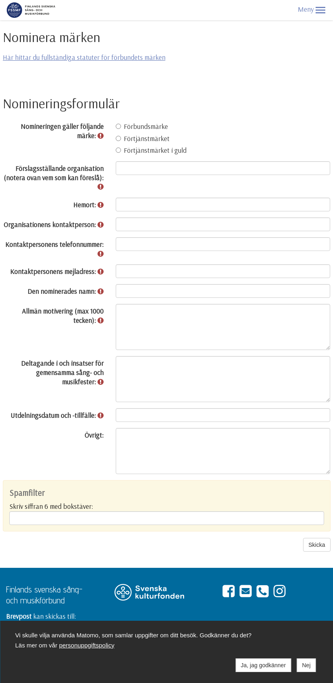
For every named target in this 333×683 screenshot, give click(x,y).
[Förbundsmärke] (118, 126)
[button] (320, 10)
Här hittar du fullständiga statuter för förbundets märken (84, 57)
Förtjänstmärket (143, 138)
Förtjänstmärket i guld (151, 150)
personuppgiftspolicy (87, 645)
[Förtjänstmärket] (118, 138)
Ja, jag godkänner (263, 665)
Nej (306, 665)
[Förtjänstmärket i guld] (118, 150)
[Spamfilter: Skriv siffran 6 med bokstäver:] (166, 518)
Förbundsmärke (142, 126)
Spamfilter (27, 493)
